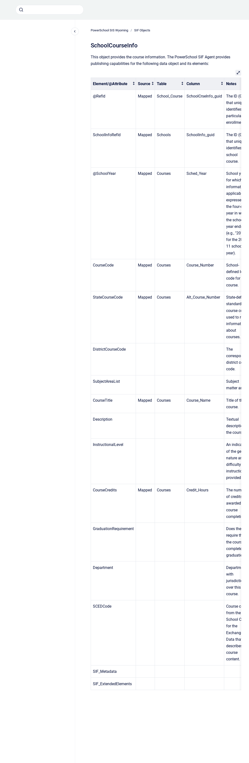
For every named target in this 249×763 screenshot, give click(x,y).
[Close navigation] (75, 31)
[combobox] (49, 9)
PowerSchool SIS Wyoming (109, 30)
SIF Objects (142, 30)
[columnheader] (113, 84)
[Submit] (21, 10)
